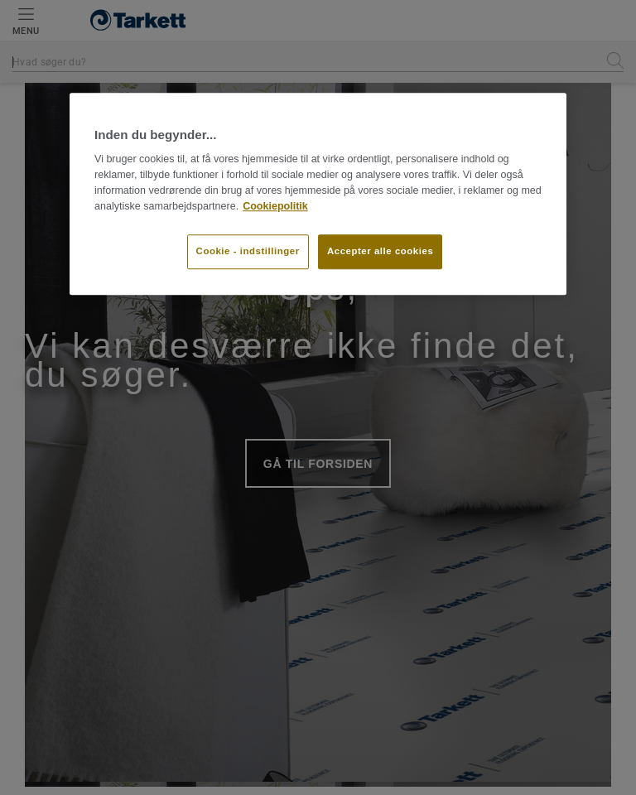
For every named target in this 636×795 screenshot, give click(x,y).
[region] (318, 194)
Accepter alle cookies (380, 252)
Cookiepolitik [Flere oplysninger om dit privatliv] (275, 206)
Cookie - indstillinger (248, 252)
